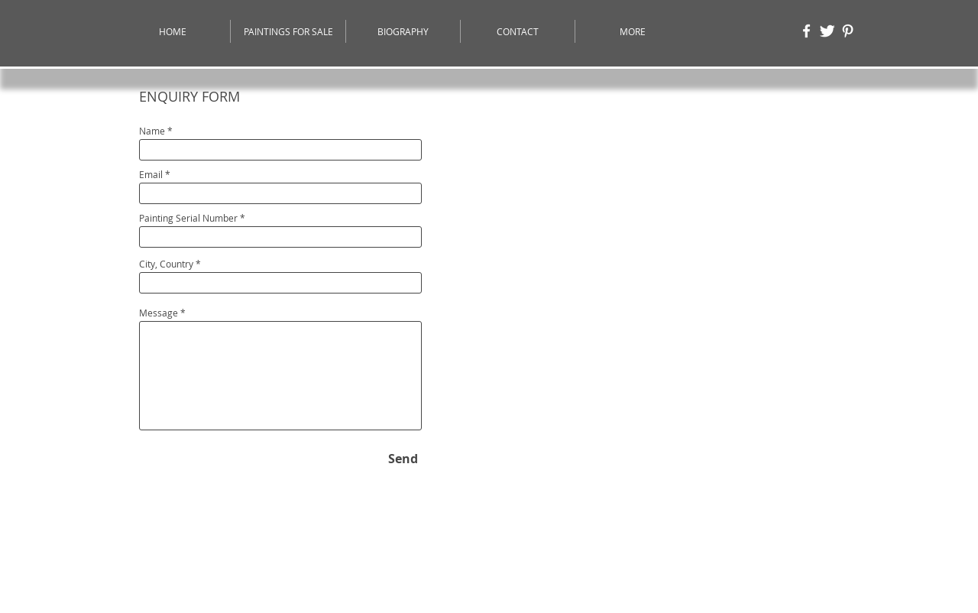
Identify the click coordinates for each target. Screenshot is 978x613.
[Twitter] (827, 31)
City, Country (166, 263)
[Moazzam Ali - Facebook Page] (806, 31)
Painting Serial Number (188, 217)
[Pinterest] (848, 31)
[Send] (403, 458)
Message (158, 312)
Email (151, 174)
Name (152, 130)
